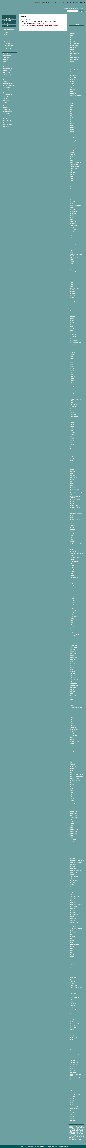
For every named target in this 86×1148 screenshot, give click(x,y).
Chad (71, 187)
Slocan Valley (73, 912)
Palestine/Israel (73, 735)
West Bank (72, 1070)
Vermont (72, 1048)
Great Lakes (73, 391)
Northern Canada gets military (75, 680)
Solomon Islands (74, 914)
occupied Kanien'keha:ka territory (76, 708)
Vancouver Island (74, 1037)
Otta (71, 719)
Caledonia (72, 154)
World (71, 1104)
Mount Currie (73, 610)
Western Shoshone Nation (76, 1077)
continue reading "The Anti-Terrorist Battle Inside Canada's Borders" (40, 25)
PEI (70, 754)
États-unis (72, 1120)
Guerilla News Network (8, 85)
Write (76, 8)
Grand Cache (73, 387)
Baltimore (72, 85)
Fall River (72, 328)
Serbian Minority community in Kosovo (77, 897)
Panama (72, 737)
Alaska (71, 35)
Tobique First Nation (75, 985)
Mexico (71, 579)
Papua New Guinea (74, 741)
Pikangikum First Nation (75, 780)
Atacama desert (74, 70)
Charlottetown (73, 191)
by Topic (6, 34)
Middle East (72, 586)
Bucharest (72, 142)
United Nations (73, 1025)
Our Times (5, 79)
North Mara (72, 689)
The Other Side (6, 87)
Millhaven (72, 588)
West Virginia (73, 1086)
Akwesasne (72, 33)
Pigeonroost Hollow (74, 778)
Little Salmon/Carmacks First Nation (75, 544)
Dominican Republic (75, 272)
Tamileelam (72, 971)
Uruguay (72, 1029)
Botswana (72, 123)
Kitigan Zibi (72, 511)
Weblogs (6, 16)
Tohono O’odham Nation (76, 987)
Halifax (64, 2)
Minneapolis (73, 590)
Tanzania (72, 973)
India (71, 436)
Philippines (72, 770)
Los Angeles (73, 551)
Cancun (71, 170)
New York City (73, 657)
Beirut (71, 103)
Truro (71, 995)
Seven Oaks (6, 57)
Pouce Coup (73, 805)
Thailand (72, 983)
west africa (72, 1068)
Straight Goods (6, 109)
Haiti (71, 408)
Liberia (71, 535)
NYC (71, 703)
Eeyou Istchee (73, 308)
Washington (72, 1060)
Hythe (71, 428)
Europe (71, 326)
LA (70, 521)
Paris (71, 747)
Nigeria (71, 669)
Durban (71, 286)
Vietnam (72, 1052)
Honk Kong (72, 424)
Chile (71, 199)
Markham (72, 569)
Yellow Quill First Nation (75, 1108)
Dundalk (72, 282)
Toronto (69, 2)
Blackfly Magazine (7, 83)
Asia (71, 68)
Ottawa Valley (73, 723)
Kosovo (71, 517)
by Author (6, 36)
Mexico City (72, 581)
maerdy (71, 563)
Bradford (72, 127)
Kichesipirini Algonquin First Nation (76, 493)
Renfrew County (74, 829)
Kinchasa (72, 501)
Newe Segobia (73, 647)
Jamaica (72, 457)
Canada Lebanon (74, 164)
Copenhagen (73, 221)
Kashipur (72, 479)
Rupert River (73, 841)
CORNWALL (73, 223)
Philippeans (72, 768)
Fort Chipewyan (73, 336)
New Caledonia (73, 645)
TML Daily (5, 98)
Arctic (71, 55)
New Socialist (6, 100)
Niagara (72, 661)
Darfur (71, 236)
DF (70, 270)
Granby (71, 384)
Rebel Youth (6, 118)
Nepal (71, 633)
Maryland (72, 571)
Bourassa (72, 125)
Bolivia (71, 117)
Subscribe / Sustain (69, 8)
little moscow (73, 541)
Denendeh (72, 259)
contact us (37, 1146)
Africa (71, 29)
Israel (71, 450)
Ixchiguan (72, 454)
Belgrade (72, 105)
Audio (5, 23)
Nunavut (72, 699)
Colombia (72, 215)
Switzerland (72, 965)
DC (70, 248)
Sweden (72, 963)
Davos (71, 242)
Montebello (72, 600)
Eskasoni (72, 320)
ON (70, 715)
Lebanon (72, 533)
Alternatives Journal (7, 111)
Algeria (71, 39)
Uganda (72, 1012)
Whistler (72, 1092)
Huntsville (72, 426)
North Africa (72, 673)
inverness (72, 444)
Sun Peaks (72, 954)
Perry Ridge (72, 760)
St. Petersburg (73, 946)
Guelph (71, 402)
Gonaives (72, 378)
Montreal (82, 2)
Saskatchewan (73, 880)
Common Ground (7, 74)
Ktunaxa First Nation (75, 519)
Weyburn (72, 1090)
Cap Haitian (72, 174)
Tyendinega (72, 1007)
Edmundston (73, 301)
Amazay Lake (73, 47)
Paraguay (72, 743)
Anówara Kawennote (75, 53)
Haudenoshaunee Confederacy (74, 417)
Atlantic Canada (74, 77)
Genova (72, 366)
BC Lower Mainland (74, 101)
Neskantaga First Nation (76, 635)
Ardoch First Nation (74, 59)
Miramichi (72, 594)
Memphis (72, 575)
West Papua (73, 1084)
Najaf (71, 624)
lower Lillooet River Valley (76, 553)
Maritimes (72, 567)
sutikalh (72, 960)
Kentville (72, 481)
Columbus (72, 217)
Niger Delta (72, 667)
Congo (71, 219)
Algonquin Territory (74, 43)
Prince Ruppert (73, 815)
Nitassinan (72, 671)
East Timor (72, 291)
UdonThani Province (75, 1009)
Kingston (72, 503)
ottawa (71, 721)
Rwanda (72, 846)
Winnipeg (72, 1100)
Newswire (7, 20)
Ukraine (71, 1016)
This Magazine (6, 113)
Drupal (58, 1146)
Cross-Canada (73, 231)
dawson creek (73, 246)
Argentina (72, 61)
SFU (71, 900)
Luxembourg (73, 559)
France (71, 348)
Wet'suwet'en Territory (75, 1088)
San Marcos (73, 868)
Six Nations (72, 910)
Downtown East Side (75, 274)
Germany (72, 370)
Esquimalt (72, 322)
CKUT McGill (6, 126)
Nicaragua (72, 663)
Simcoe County (73, 906)
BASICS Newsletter (7, 59)
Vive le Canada (6, 90)
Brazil (71, 133)
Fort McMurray (73, 340)
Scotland (72, 884)
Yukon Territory (73, 1114)
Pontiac (71, 788)
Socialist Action (6, 105)
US (70, 1031)
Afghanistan (72, 27)
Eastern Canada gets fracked (75, 289)
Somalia (72, 916)
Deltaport (72, 252)
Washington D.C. (74, 1062)
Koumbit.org (65, 1146)
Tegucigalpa (73, 977)
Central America (74, 182)
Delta (71, 250)
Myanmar (72, 618)
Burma (71, 148)
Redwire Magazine (7, 68)
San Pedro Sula (73, 872)
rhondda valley (73, 833)
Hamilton (72, 412)
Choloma (72, 207)
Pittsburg (72, 784)
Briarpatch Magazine (8, 63)
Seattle (71, 886)
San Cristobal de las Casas (77, 860)
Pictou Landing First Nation (76, 774)
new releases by (74, 653)
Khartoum (72, 485)
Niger (71, 665)
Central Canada (73, 184)
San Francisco (73, 864)
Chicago (72, 197)
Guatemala (72, 397)
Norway (71, 693)
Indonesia (72, 438)
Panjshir (72, 739)
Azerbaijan (72, 83)
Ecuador (72, 297)
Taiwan (71, 969)
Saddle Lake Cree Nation (76, 852)
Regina (71, 827)
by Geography (7, 41)
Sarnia (71, 878)
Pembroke (72, 756)
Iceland (71, 430)
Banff (71, 87)
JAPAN (71, 461)
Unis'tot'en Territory (74, 1021)
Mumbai (72, 612)
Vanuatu (72, 1039)
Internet (71, 442)
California (72, 158)
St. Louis (72, 942)
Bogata (71, 113)
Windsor (72, 1098)
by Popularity (7, 43)
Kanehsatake (73, 475)
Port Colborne (73, 801)
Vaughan (72, 1043)
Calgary (71, 156)
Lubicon (72, 555)
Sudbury (72, 952)
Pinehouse (72, 782)
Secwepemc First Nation (76, 888)
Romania (72, 837)
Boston (71, 121)
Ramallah (72, 823)
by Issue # (6, 39)
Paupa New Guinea (74, 750)
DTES (71, 278)
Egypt (71, 310)
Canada (72, 160)
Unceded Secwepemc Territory (75, 1018)
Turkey (71, 1001)
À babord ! (5, 81)
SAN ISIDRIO (73, 866)
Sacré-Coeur (73, 850)
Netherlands (73, 637)
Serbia (71, 895)
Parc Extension (73, 745)
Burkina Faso (73, 146)
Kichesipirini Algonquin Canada (75, 490)
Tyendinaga (72, 1005)
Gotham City (73, 380)
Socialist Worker (7, 103)
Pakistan (72, 731)
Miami (71, 584)
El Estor (72, 312)
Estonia (71, 324)
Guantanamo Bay (74, 395)
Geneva (72, 362)
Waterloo (72, 1066)
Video (5, 25)
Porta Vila (72, 799)
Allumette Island (74, 45)
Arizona (71, 63)
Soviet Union (73, 932)
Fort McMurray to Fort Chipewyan (75, 343)
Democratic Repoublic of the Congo (76, 255)
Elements (5, 92)
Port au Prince (73, 797)
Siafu (4, 61)
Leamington (72, 531)
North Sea (72, 691)
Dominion (53, 2)
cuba (71, 234)
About (60, 8)
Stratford (72, 948)
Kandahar (72, 473)
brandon (72, 129)
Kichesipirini (73, 487)
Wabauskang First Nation (76, 1056)
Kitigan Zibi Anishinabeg (76, 513)
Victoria (71, 1050)
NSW (71, 697)
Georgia (72, 368)
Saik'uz (71, 854)
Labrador (72, 523)
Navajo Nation (73, 626)
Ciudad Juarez (73, 211)
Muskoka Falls (73, 616)
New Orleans (73, 651)
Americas (72, 49)
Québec (72, 821)
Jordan (71, 465)
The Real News (6, 77)
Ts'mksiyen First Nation (75, 997)
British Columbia (74, 138)
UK (70, 1014)
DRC (71, 276)
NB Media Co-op (7, 120)
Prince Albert (73, 807)
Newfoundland (73, 649)
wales (71, 1058)
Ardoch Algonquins (74, 57)
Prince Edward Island (75, 809)
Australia (72, 81)
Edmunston (72, 304)
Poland (71, 786)
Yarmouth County (74, 1106)
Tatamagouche (73, 975)
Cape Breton (73, 172)
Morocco (72, 606)
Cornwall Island (73, 225)
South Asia (72, 920)
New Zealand (73, 659)
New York (72, 655)
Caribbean (72, 176)
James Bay (72, 459)
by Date (6, 37)
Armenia (72, 65)
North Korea (73, 687)
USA (71, 1033)
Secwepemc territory (75, 890)
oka (71, 713)
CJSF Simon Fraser (7, 124)
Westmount (72, 1080)
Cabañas (72, 152)
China (71, 203)
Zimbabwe (72, 1118)
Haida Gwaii (73, 406)
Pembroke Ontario (74, 758)
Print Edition (8, 18)
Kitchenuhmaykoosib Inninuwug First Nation (75, 508)
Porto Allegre (73, 803)
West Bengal (73, 1072)
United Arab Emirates (75, 1023)
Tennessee (72, 981)
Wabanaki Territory (74, 1054)
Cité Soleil (72, 209)
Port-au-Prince (73, 792)
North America (73, 675)
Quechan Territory (74, 817)
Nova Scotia (73, 695)
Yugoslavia (72, 1112)
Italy (71, 452)
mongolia (72, 596)
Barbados (72, 91)
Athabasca (72, 72)
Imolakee (72, 434)
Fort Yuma (72, 346)
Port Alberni (72, 794)
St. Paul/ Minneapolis (75, 944)
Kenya (71, 483)
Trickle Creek (73, 993)
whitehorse (72, 1096)
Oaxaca (71, 705)
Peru (71, 762)
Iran (71, 446)
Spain (71, 934)
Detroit (71, 268)
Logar (71, 547)
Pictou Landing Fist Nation (76, 776)
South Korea (73, 924)
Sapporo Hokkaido (74, 876)
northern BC (73, 677)
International (73, 440)
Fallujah (72, 330)
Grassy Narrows (74, 389)
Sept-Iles (72, 893)
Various (71, 1041)
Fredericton (72, 350)
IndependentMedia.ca (8, 53)
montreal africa (73, 604)
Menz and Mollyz (74, 577)
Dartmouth (72, 238)
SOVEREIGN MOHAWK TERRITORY (76, 929)
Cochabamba (73, 213)
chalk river (72, 189)
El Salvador (72, 314)
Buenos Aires (73, 144)
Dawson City (73, 244)
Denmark (72, 261)
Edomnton (72, 306)
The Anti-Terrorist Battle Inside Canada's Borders (38, 21)
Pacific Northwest (74, 729)
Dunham (72, 284)
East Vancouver (73, 295)
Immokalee (72, 432)
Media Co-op (45, 2)
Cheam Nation (73, 193)
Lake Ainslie (73, 525)
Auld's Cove (73, 79)
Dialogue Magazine (7, 115)
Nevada (71, 641)
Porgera (72, 790)
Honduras (72, 422)
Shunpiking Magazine (8, 76)
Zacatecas (72, 1116)
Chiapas (72, 195)
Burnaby (72, 150)
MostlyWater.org (7, 55)
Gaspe (71, 356)
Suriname (72, 956)
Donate (81, 8)
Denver (71, 263)
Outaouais (72, 725)
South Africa (73, 918)
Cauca (71, 178)
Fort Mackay (73, 338)
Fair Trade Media (48, 1146)
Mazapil (71, 573)
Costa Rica (72, 227)
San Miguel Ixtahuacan (75, 870)
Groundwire (6, 66)
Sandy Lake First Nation (76, 862)
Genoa (71, 364)
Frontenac (72, 352)
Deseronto (72, 265)
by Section (6, 32)
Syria (71, 967)
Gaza (71, 360)
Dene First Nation (74, 257)
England (72, 318)
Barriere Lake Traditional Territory (76, 96)
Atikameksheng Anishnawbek (73, 74)
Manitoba (72, 565)
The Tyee (5, 96)
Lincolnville (72, 539)
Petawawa (72, 764)
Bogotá (71, 115)
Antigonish (72, 51)
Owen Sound (73, 727)
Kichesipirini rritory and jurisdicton (75, 497)
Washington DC (73, 1064)
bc (70, 99)
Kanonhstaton (73, 477)
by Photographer (8, 48)
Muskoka (72, 614)
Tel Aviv (71, 979)
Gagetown (72, 354)
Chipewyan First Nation (75, 205)
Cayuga (71, 180)
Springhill (72, 938)
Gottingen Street (74, 382)
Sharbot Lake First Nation (76, 904)
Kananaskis (72, 471)
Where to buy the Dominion (75, 1139)
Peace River (73, 752)
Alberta (71, 37)
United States (73, 1027)
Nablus (71, 620)
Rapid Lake (72, 825)
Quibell (71, 819)
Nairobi (71, 622)
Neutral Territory (74, 639)
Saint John (72, 856)
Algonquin (72, 41)
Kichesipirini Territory (75, 499)
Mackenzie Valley (74, 561)
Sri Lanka (72, 940)
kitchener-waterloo (74, 505)
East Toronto (73, 293)
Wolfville (72, 1102)
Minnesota (72, 592)
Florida (71, 332)
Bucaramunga (73, 140)
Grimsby (72, 393)
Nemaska (72, 631)
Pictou (71, 772)
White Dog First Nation (75, 1094)
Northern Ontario (74, 685)
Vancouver (75, 2)
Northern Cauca (74, 683)
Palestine (72, 733)
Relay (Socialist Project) (8, 102)
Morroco (72, 608)
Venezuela (72, 1046)
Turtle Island (73, 1003)
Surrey (71, 958)
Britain (71, 135)
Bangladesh (72, 89)
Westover (72, 1082)
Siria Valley (72, 908)
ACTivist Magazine (7, 94)
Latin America (73, 529)
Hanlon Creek (73, 414)
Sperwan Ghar (73, 936)
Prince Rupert (73, 813)
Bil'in (71, 111)
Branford (72, 131)
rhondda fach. (73, 831)
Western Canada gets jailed (75, 1075)
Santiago (72, 874)
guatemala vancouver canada (75, 399)
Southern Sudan (74, 922)
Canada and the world (75, 162)
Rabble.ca (5, 107)
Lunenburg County (74, 557)
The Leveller (6, 64)
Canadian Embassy (74, 166)
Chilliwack (72, 201)
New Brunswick (73, 643)
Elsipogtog (72, 316)
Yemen (71, 1110)
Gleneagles (72, 376)
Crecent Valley (73, 229)
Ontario (71, 717)
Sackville (72, 848)
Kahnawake (72, 469)
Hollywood (72, 420)
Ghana (71, 372)
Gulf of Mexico (73, 404)
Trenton (71, 991)
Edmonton (72, 299)
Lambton (72, 527)
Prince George (73, 811)
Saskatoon (72, 882)
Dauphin (72, 240)
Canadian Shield (74, 168)
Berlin (71, 109)
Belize (71, 107)
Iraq (71, 448)
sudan (71, 950)
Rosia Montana (73, 839)
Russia (71, 843)
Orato (4, 116)
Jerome (71, 463)
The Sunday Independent (9, 89)
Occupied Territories (75, 711)
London (71, 549)
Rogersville (72, 835)
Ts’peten (72, 999)
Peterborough (73, 766)
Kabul (71, 467)
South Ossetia (73, 926)
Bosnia (71, 119)
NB (70, 628)
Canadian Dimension (8, 70)
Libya (71, 537)
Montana (72, 598)
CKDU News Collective (8, 72)
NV (70, 701)
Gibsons (72, 374)
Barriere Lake (73, 93)
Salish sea (72, 858)
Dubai (71, 280)
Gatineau (72, 358)
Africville (72, 31)
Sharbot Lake (73, 902)
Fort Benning (73, 334)
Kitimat (71, 515)
